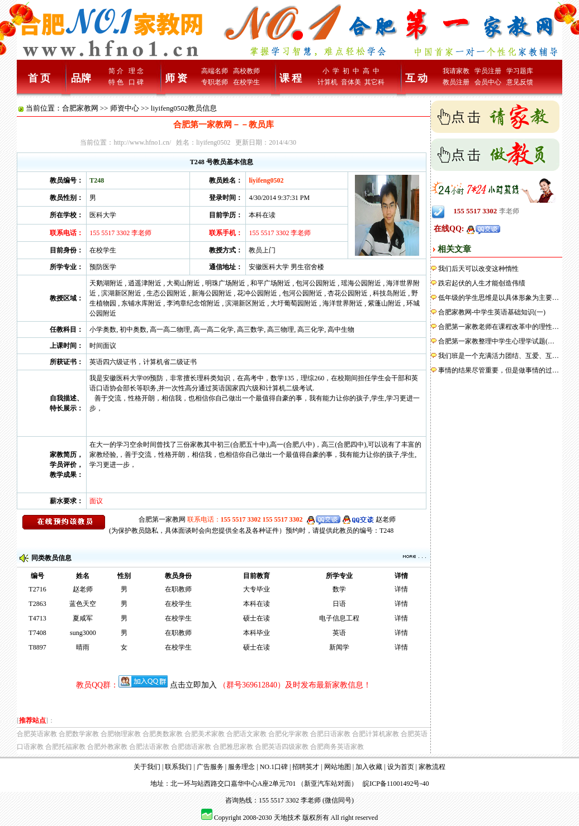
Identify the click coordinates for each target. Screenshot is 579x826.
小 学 (330, 71)
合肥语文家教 (246, 734)
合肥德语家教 (191, 747)
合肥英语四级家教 (282, 747)
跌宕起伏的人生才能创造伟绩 (481, 283)
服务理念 (241, 767)
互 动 (416, 78)
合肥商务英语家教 (337, 747)
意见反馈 (519, 82)
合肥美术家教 (204, 734)
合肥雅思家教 (233, 747)
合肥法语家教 (149, 747)
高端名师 (214, 71)
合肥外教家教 (107, 747)
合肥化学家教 (288, 734)
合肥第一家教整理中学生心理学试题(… (496, 341)
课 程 (290, 78)
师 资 (176, 78)
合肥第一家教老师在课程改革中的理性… (498, 327)
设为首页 (400, 767)
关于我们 (147, 767)
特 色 (116, 82)
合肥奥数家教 (163, 734)
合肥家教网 (80, 108)
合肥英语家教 (37, 734)
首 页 (39, 78)
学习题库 (519, 71)
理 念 (136, 71)
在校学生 (246, 82)
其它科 (374, 82)
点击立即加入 (193, 685)
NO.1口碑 (274, 767)
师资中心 (124, 108)
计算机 (327, 82)
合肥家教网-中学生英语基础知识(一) (491, 312)
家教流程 (432, 767)
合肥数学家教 (79, 734)
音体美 (351, 82)
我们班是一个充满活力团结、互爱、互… (498, 356)
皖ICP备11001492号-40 (396, 783)
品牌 (81, 78)
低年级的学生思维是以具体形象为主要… (498, 298)
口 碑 (136, 82)
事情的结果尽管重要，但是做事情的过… (498, 370)
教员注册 (456, 82)
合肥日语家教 (330, 734)
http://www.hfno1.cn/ (142, 142)
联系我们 (178, 767)
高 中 (371, 71)
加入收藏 (368, 767)
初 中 (351, 71)
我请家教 (456, 71)
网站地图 (337, 767)
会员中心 (487, 82)
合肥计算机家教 (375, 734)
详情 (401, 589)
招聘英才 (305, 767)
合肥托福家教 (65, 747)
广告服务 (210, 767)
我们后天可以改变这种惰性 (478, 269)
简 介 (116, 71)
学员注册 (487, 71)
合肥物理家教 (121, 734)
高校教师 (246, 71)
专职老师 (214, 82)
